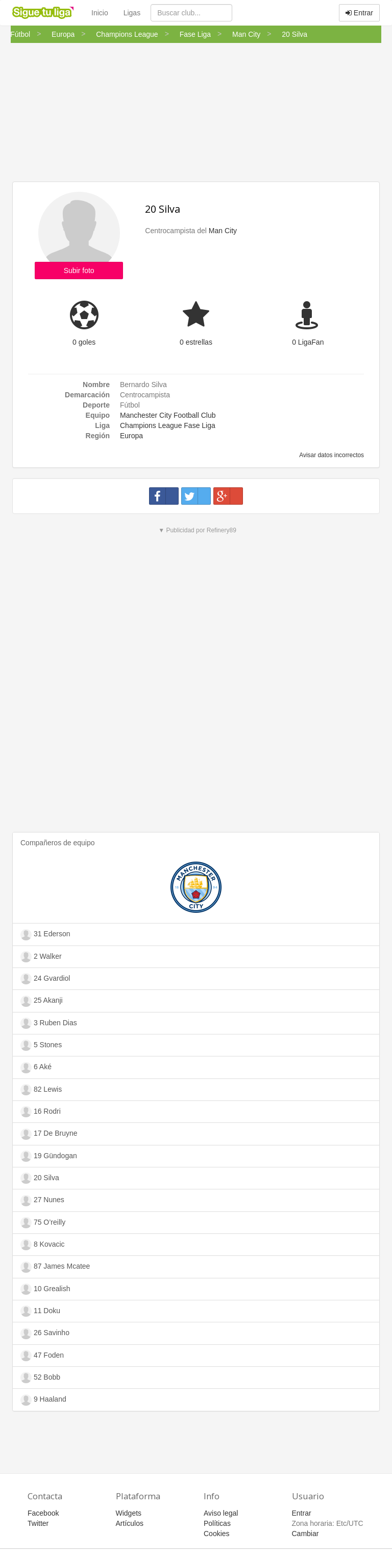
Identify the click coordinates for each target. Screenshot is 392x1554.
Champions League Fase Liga (167, 425)
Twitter (38, 1523)
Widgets (129, 1513)
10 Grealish (45, 1289)
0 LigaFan (308, 342)
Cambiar (305, 1533)
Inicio (99, 13)
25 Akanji (41, 1001)
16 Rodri (40, 1111)
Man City (223, 231)
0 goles (83, 342)
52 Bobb (40, 1377)
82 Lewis (41, 1089)
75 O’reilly (42, 1222)
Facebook (43, 1513)
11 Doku (40, 1311)
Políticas (217, 1523)
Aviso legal (221, 1513)
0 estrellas (196, 342)
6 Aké (36, 1067)
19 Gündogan (48, 1156)
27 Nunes (42, 1200)
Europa (131, 436)
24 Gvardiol (45, 978)
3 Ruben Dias (48, 1023)
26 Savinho (44, 1333)
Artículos (129, 1523)
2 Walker (41, 956)
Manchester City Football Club (168, 415)
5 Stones (41, 1045)
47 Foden (42, 1355)
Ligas (132, 13)
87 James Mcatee (55, 1267)
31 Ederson (45, 934)
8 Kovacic (42, 1244)
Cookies (217, 1533)
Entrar (359, 13)
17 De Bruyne (49, 1134)
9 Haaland (43, 1400)
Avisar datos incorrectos (331, 455)
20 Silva (162, 209)
